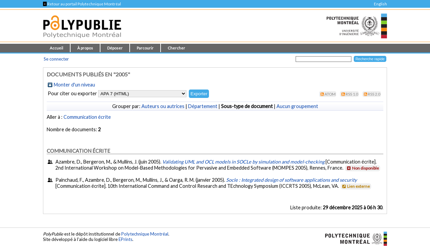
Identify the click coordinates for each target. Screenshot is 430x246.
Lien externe (355, 186)
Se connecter (56, 59)
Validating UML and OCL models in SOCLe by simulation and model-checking (243, 162)
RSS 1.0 (352, 94)
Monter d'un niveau (74, 84)
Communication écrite (87, 117)
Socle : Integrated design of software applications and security (291, 180)
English (380, 4)
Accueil (56, 48)
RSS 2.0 (374, 94)
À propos (85, 48)
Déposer (115, 48)
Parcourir (145, 48)
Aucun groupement (297, 106)
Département (202, 106)
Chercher (176, 48)
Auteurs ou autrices (162, 106)
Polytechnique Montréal (144, 234)
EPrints (125, 239)
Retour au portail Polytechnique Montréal (82, 4)
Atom (330, 94)
